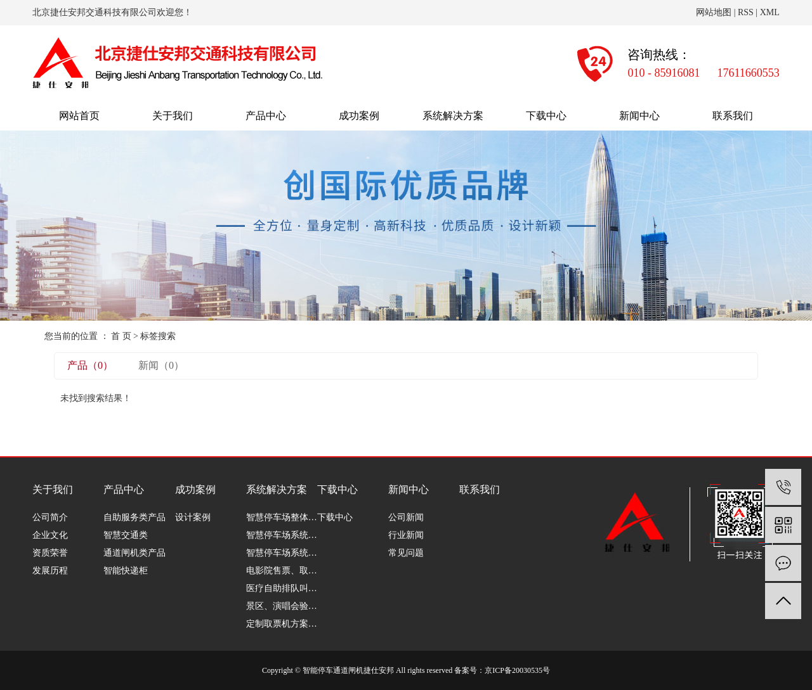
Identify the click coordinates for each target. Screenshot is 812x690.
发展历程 (50, 570)
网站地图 (713, 12)
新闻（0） (161, 365)
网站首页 (79, 115)
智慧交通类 (125, 535)
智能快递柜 (125, 570)
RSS (746, 12)
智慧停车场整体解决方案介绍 (281, 517)
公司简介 (50, 517)
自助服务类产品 (134, 517)
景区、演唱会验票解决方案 (281, 606)
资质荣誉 (50, 553)
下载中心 (546, 115)
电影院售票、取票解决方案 (281, 570)
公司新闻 (406, 517)
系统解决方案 (452, 115)
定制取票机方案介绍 (281, 624)
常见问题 (406, 553)
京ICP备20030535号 (517, 670)
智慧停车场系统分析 (281, 535)
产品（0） (90, 365)
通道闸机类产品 (134, 553)
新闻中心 (639, 115)
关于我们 (172, 115)
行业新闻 (406, 535)
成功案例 (359, 115)
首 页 (121, 336)
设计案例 (193, 517)
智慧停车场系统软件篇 (281, 553)
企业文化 (50, 535)
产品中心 (266, 115)
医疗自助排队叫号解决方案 (281, 588)
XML (770, 12)
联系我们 (732, 115)
